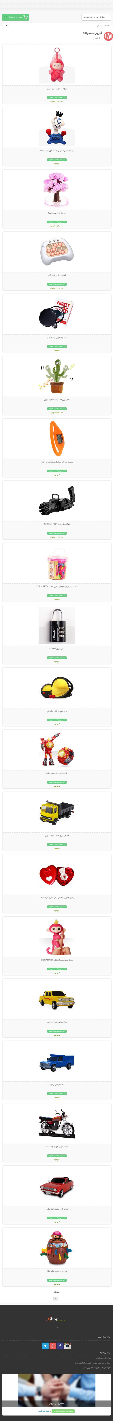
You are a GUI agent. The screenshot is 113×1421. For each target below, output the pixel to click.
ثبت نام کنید (43, 1411)
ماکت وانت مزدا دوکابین (57, 1022)
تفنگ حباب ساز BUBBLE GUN (57, 524)
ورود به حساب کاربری (63, 1411)
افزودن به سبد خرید (57, 97)
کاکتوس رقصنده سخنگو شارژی (57, 400)
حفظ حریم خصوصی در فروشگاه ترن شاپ (93, 1363)
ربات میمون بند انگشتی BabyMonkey (57, 960)
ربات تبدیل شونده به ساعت (57, 773)
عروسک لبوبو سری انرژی (57, 89)
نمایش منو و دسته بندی (94, 17)
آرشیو (97, 38)
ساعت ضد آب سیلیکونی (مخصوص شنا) (57, 462)
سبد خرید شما (15, 17)
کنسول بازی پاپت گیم (57, 275)
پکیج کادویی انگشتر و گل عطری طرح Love (57, 898)
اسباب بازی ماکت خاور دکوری (57, 836)
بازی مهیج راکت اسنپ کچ (57, 711)
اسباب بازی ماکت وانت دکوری (57, 1209)
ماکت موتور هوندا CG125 (57, 1147)
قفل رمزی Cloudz (57, 649)
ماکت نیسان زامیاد (56, 1085)
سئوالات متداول (103, 1358)
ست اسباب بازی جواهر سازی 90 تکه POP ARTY (57, 587)
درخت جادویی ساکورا (57, 213)
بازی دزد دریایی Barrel (57, 1271)
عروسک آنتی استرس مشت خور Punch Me (56, 151)
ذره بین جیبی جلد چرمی (57, 338)
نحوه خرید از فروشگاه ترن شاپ (97, 1368)
